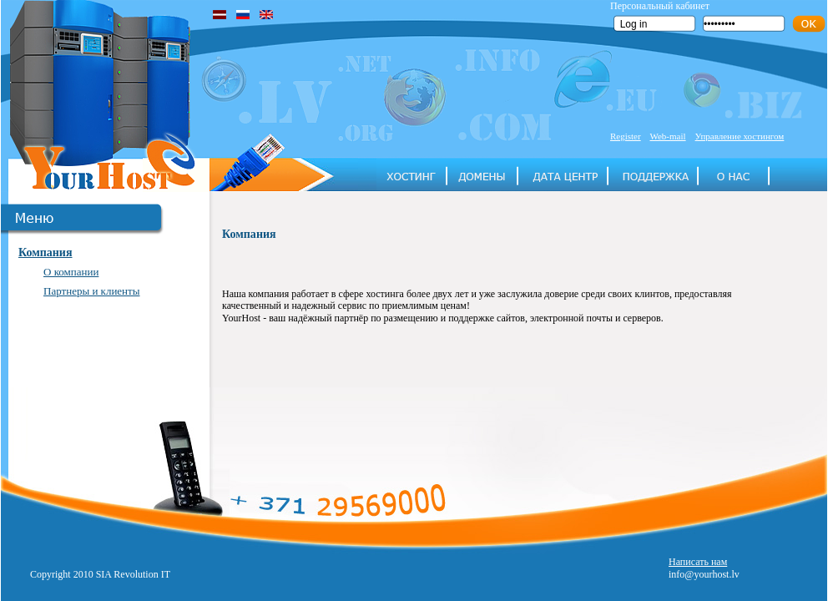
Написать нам (698, 562)
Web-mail (667, 136)
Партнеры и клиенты (91, 291)
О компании (70, 271)
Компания (45, 252)
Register (625, 136)
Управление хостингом (740, 136)
